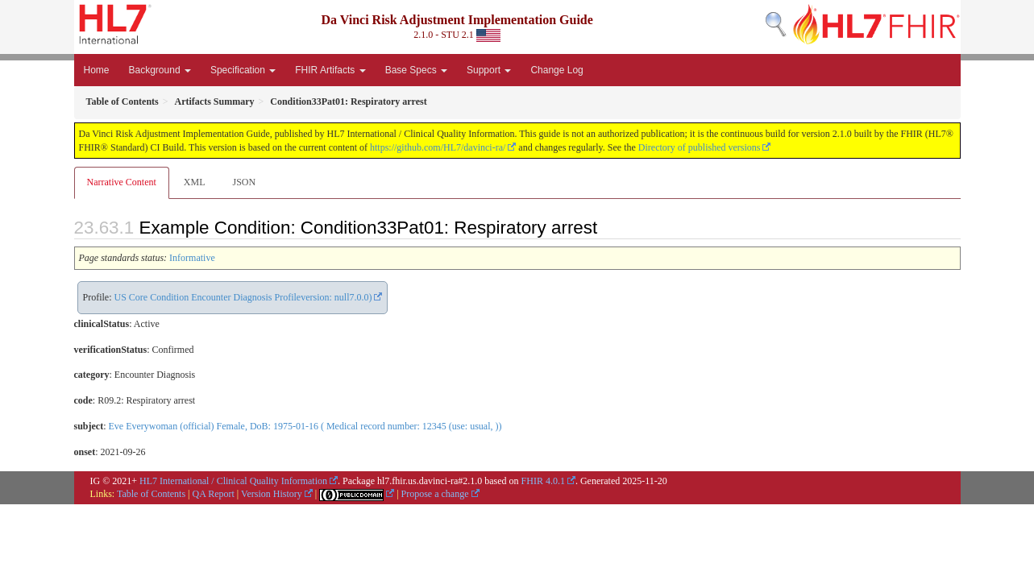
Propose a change (435, 493)
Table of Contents (151, 493)
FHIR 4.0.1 (543, 481)
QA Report (214, 493)
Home (97, 70)
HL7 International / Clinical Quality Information (233, 481)
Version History (271, 493)
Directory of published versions (699, 147)
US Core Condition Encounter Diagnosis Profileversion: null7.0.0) (243, 297)
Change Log (556, 70)
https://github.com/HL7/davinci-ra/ (437, 147)
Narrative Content (121, 182)
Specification (243, 70)
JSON (243, 182)
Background (160, 70)
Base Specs (416, 70)
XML (195, 182)
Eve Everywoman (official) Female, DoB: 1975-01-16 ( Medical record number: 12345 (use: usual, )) (305, 426)
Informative (192, 257)
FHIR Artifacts (330, 70)
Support (489, 70)
